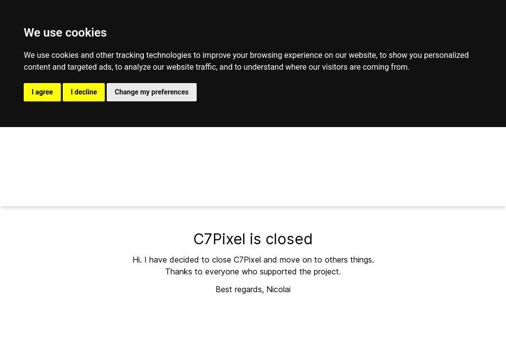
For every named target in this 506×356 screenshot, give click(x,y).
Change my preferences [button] (151, 92)
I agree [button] (42, 92)
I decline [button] (84, 92)
